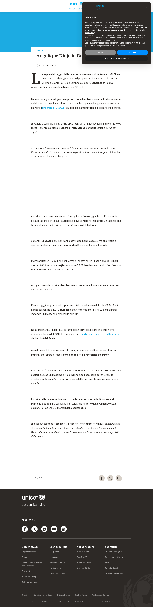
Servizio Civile (83, 568)
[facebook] (102, 478)
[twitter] (110, 478)
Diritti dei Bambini (57, 562)
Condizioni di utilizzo (42, 595)
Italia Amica (55, 568)
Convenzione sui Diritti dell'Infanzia (32, 564)
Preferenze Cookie (100, 595)
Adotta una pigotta (114, 557)
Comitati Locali (84, 562)
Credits (25, 595)
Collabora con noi (30, 582)
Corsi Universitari (57, 573)
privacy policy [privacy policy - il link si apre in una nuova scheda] (103, 25)
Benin (39, 51)
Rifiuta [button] (100, 52)
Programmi (54, 552)
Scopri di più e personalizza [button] (116, 58)
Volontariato (83, 552)
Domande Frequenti (114, 573)
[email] (119, 478)
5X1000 (108, 562)
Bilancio (25, 557)
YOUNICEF (82, 557)
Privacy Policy (63, 595)
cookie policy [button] (90, 33)
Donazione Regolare (114, 552)
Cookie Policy (81, 595)
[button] (146, 7)
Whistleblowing (29, 576)
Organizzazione (29, 552)
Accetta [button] (132, 52)
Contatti (26, 571)
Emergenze (54, 557)
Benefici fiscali (111, 568)
